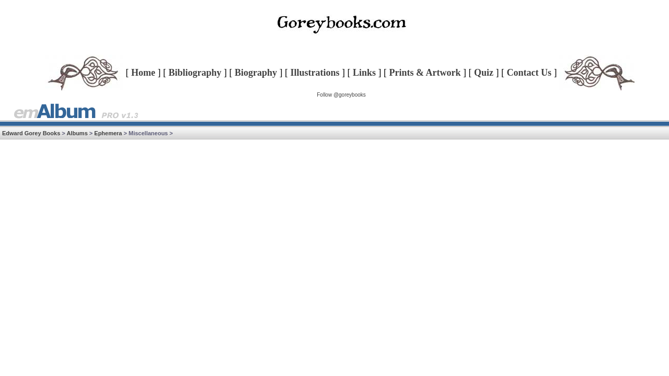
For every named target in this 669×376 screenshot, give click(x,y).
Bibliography (194, 72)
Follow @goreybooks (341, 95)
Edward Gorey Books (31, 133)
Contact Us (529, 72)
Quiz (483, 72)
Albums (76, 133)
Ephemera (108, 133)
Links (364, 72)
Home (143, 72)
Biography (256, 72)
